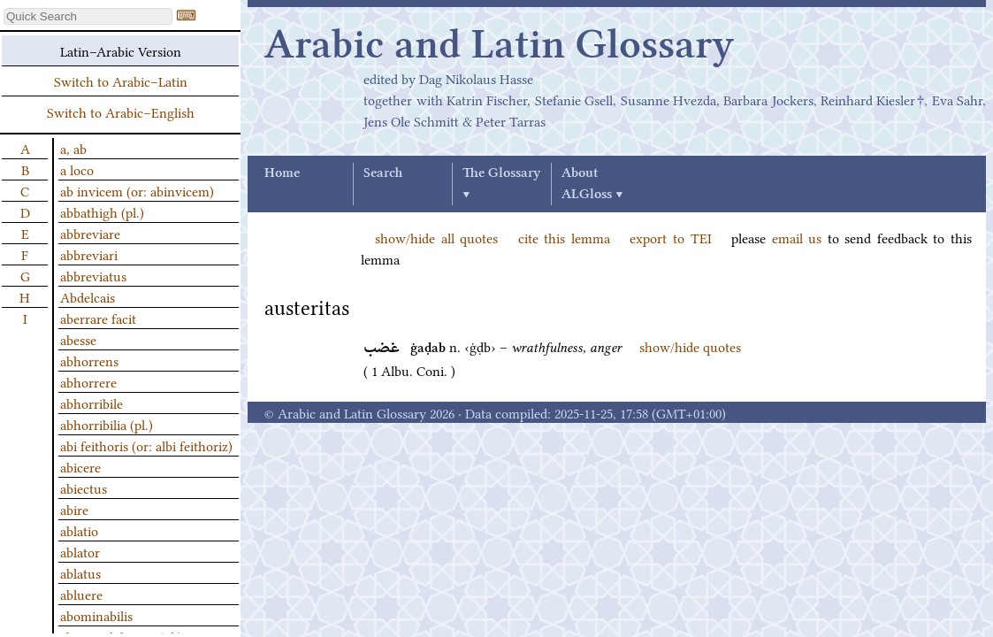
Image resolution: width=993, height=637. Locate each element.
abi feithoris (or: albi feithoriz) (146, 445)
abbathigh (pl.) (102, 211)
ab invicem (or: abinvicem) (137, 190)
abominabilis (96, 615)
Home (282, 173)
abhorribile (91, 402)
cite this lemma (564, 237)
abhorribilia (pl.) (106, 424)
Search (382, 173)
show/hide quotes (690, 346)
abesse (78, 339)
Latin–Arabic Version (120, 50)
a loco (77, 169)
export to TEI (670, 237)
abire (74, 508)
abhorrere (88, 381)
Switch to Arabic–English (121, 111)
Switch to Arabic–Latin (120, 80)
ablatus (80, 572)
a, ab (73, 147)
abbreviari (89, 254)
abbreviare (90, 232)
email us (797, 237)
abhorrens (89, 360)
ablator (80, 551)
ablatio (79, 530)
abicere (80, 466)
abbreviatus (93, 275)
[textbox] (88, 16)
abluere (81, 593)
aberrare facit (98, 317)
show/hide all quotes (436, 237)
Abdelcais (87, 296)
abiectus (83, 487)
